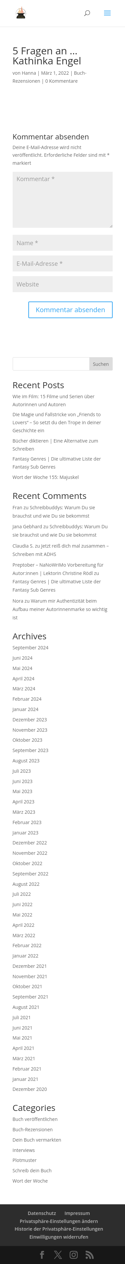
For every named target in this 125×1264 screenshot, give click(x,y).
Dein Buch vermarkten (37, 1140)
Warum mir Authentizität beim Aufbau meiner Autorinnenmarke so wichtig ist (60, 609)
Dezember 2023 (30, 719)
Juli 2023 (22, 771)
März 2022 (24, 935)
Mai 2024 (23, 668)
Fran (17, 507)
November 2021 (30, 976)
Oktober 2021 (27, 986)
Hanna (29, 73)
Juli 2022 (22, 894)
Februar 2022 (27, 945)
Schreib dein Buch (32, 1170)
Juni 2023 (23, 781)
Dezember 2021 (30, 966)
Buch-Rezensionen (33, 1129)
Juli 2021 (22, 1017)
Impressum (77, 1213)
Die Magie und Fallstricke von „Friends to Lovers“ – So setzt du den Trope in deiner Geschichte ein (57, 422)
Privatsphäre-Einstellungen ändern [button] (59, 1221)
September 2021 (31, 997)
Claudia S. (23, 546)
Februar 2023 (27, 822)
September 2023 (31, 750)
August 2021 (26, 1007)
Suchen (101, 364)
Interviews (24, 1150)
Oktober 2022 (27, 863)
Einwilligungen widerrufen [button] (58, 1237)
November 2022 (30, 853)
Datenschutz (42, 1213)
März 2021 (24, 1058)
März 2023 (24, 812)
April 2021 (24, 1048)
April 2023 (24, 801)
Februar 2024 (27, 699)
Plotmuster (25, 1160)
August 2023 (26, 760)
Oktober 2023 (27, 740)
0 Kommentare (61, 81)
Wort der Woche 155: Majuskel (46, 477)
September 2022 (31, 873)
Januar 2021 (26, 1079)
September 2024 (31, 647)
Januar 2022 (26, 956)
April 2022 (24, 925)
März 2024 (24, 688)
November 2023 (30, 730)
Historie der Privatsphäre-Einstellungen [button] (59, 1229)
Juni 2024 (23, 658)
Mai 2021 (23, 1038)
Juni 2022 (23, 904)
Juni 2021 (23, 1028)
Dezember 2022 (30, 842)
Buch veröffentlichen (35, 1119)
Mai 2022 (23, 914)
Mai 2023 (23, 791)
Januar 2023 (26, 832)
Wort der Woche (30, 1181)
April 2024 (24, 678)
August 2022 (26, 884)
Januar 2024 (26, 709)
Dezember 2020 (30, 1089)
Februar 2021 (27, 1069)
